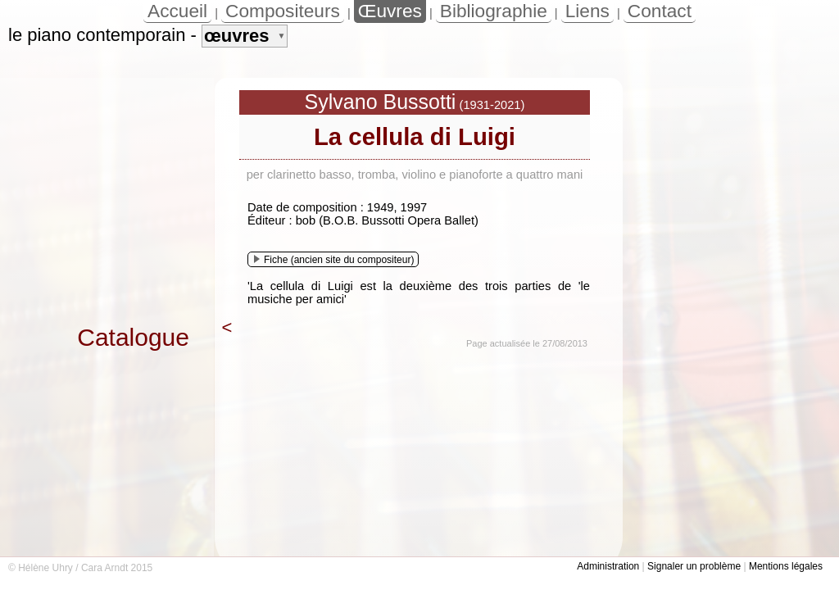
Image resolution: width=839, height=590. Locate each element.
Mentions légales (786, 566)
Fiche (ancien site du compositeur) (334, 260)
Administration (608, 566)
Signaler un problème (694, 566)
